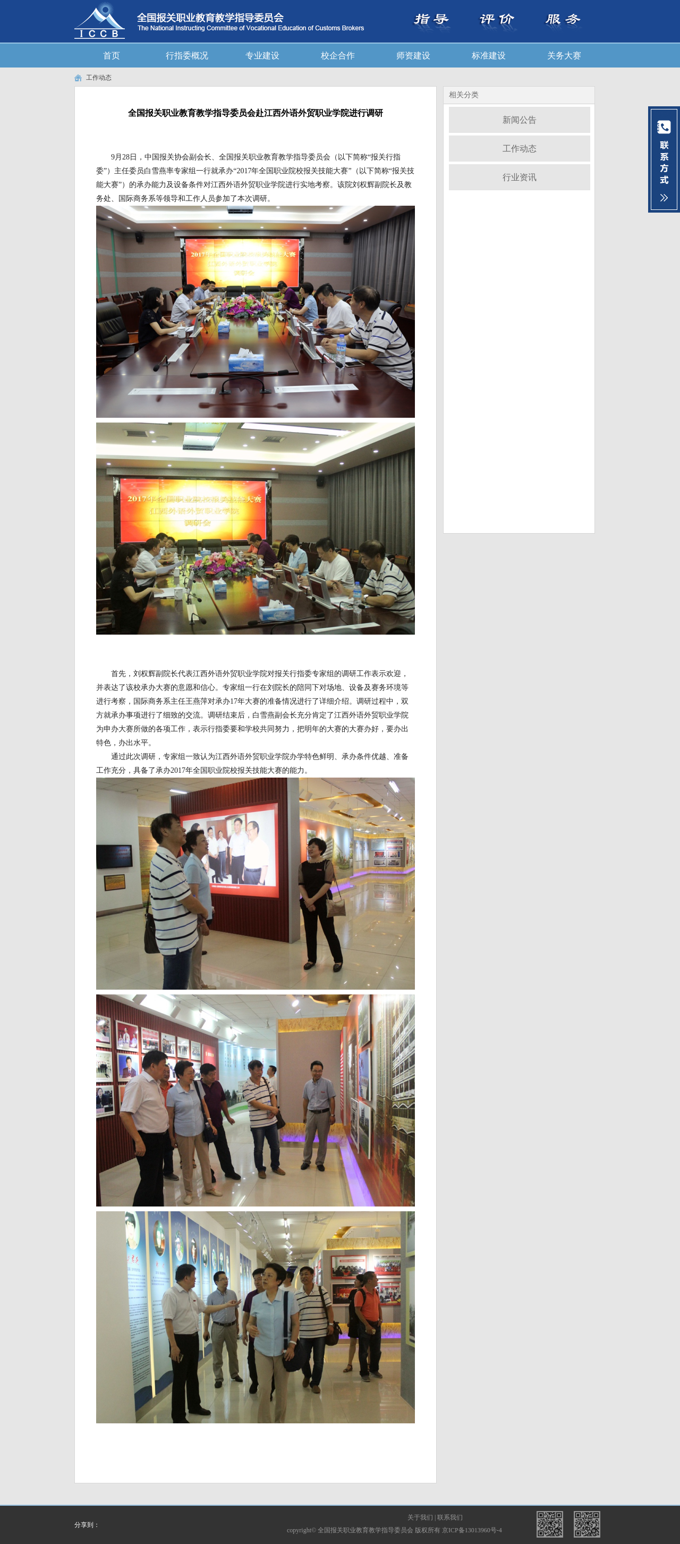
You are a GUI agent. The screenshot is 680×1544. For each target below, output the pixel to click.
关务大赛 (564, 55)
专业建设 (262, 55)
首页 (111, 55)
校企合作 (338, 55)
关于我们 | (422, 1517)
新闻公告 (520, 119)
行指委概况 (187, 55)
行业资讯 (520, 177)
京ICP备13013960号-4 (472, 1530)
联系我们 (450, 1517)
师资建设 (413, 55)
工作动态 (99, 77)
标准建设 (489, 55)
